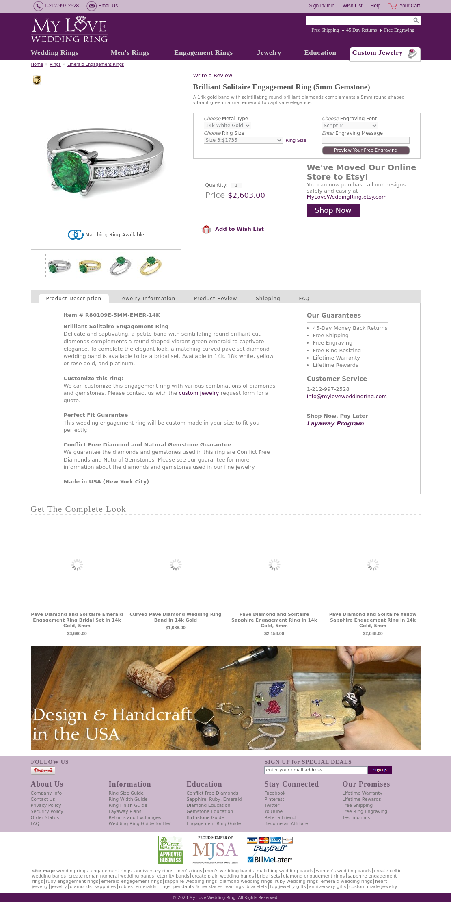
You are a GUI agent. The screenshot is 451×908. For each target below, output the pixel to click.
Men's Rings (130, 52)
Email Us (108, 6)
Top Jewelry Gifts (288, 886)
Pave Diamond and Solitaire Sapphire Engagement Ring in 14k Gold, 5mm (274, 620)
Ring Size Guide (126, 793)
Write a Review (213, 75)
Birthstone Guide (205, 817)
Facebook (275, 793)
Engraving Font (349, 118)
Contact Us (43, 799)
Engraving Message (352, 133)
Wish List (353, 6)
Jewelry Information (147, 298)
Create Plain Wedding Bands (223, 876)
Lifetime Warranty (362, 793)
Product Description (74, 298)
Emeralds (146, 886)
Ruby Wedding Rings (296, 881)
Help (376, 6)
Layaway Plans (125, 811)
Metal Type (226, 118)
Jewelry (269, 52)
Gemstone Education (210, 811)
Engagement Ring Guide (214, 823)
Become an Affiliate (286, 823)
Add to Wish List (232, 229)
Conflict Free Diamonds (212, 793)
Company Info (46, 793)
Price (215, 195)
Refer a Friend (280, 817)
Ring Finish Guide (128, 805)
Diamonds (81, 886)
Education (320, 52)
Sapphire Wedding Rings (191, 881)
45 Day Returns (361, 30)
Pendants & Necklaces (198, 886)
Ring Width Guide (128, 799)
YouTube (274, 811)
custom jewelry (199, 393)
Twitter (272, 805)
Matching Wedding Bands (285, 870)
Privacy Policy (46, 805)
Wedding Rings (55, 52)
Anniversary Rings (153, 870)
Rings (55, 64)
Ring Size (224, 133)
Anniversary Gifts (327, 886)
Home (37, 64)
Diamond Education (209, 805)
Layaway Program (335, 423)
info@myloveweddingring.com (347, 396)
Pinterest (275, 799)
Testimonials (356, 817)
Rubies (126, 886)
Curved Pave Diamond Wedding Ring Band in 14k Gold (175, 617)
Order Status (45, 817)
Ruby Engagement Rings (72, 881)
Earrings (234, 886)
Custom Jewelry (377, 52)
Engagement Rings (203, 52)
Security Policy (47, 811)
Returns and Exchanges (135, 817)
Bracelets (256, 886)
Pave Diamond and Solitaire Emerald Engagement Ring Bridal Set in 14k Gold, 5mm (77, 620)
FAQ (304, 298)
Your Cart (409, 6)
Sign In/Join (321, 6)
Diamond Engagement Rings (314, 876)
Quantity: (216, 185)
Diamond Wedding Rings (246, 881)
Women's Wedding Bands (343, 870)
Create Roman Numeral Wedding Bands (111, 876)
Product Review (215, 298)
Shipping (268, 298)
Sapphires (105, 886)
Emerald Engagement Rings (95, 64)
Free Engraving (399, 30)
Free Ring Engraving (365, 811)
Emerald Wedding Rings (346, 881)
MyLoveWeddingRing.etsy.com (347, 197)
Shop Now (333, 210)
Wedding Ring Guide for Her (140, 823)
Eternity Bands (173, 876)
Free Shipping (325, 30)
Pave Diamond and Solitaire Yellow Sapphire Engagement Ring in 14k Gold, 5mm (372, 620)
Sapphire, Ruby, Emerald (214, 799)
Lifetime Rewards (362, 799)
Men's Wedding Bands (229, 870)
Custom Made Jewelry (373, 886)
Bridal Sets (268, 876)
